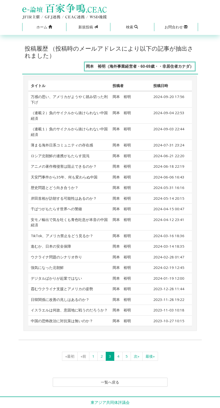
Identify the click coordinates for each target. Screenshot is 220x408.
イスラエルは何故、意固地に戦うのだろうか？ (69, 310)
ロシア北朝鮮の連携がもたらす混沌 (60, 155)
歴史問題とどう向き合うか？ (54, 187)
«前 (83, 356)
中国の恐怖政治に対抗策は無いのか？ (62, 320)
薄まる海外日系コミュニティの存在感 (62, 145)
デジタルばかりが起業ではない (56, 278)
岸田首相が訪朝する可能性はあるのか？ (64, 198)
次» (136, 356)
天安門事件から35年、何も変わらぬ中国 (64, 177)
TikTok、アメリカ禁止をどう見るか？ (62, 235)
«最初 (69, 356)
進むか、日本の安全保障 (51, 246)
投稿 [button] (88, 26)
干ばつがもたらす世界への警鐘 (56, 208)
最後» (150, 356)
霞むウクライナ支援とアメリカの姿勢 (62, 288)
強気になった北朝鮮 (47, 267)
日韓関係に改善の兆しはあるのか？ (60, 299)
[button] (44, 27)
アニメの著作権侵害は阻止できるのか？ (64, 166)
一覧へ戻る (110, 382)
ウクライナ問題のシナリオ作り (56, 256)
